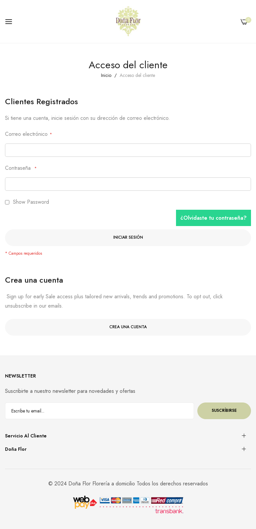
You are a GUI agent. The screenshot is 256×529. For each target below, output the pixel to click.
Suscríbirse (224, 410)
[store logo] (128, 21)
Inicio (107, 75)
